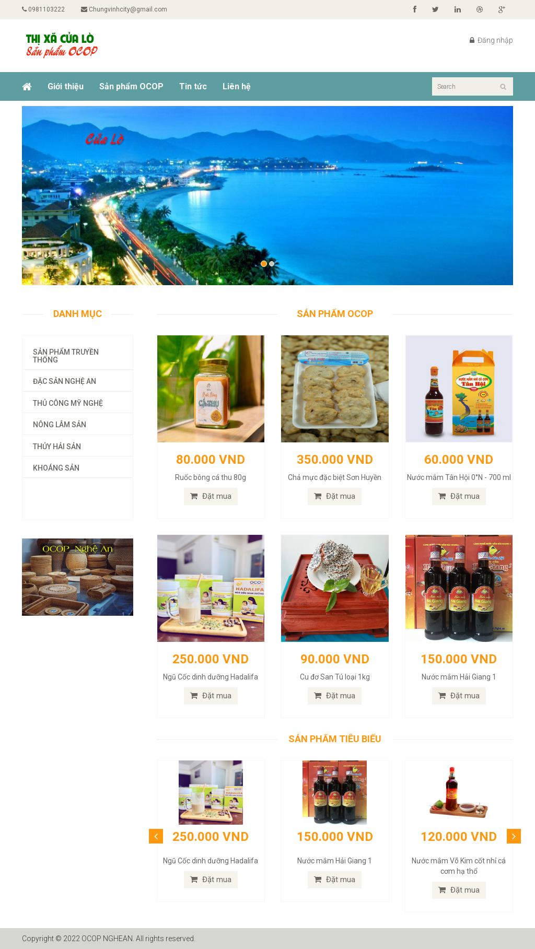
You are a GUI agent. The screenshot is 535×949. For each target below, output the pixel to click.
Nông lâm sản (59, 424)
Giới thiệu (66, 86)
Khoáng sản (56, 468)
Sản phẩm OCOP (131, 86)
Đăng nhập (491, 40)
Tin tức (193, 86)
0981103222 (43, 9)
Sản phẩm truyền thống (66, 356)
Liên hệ (237, 86)
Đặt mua (210, 496)
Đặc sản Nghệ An (64, 381)
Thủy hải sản (57, 446)
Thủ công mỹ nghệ (68, 403)
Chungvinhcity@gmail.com (125, 9)
